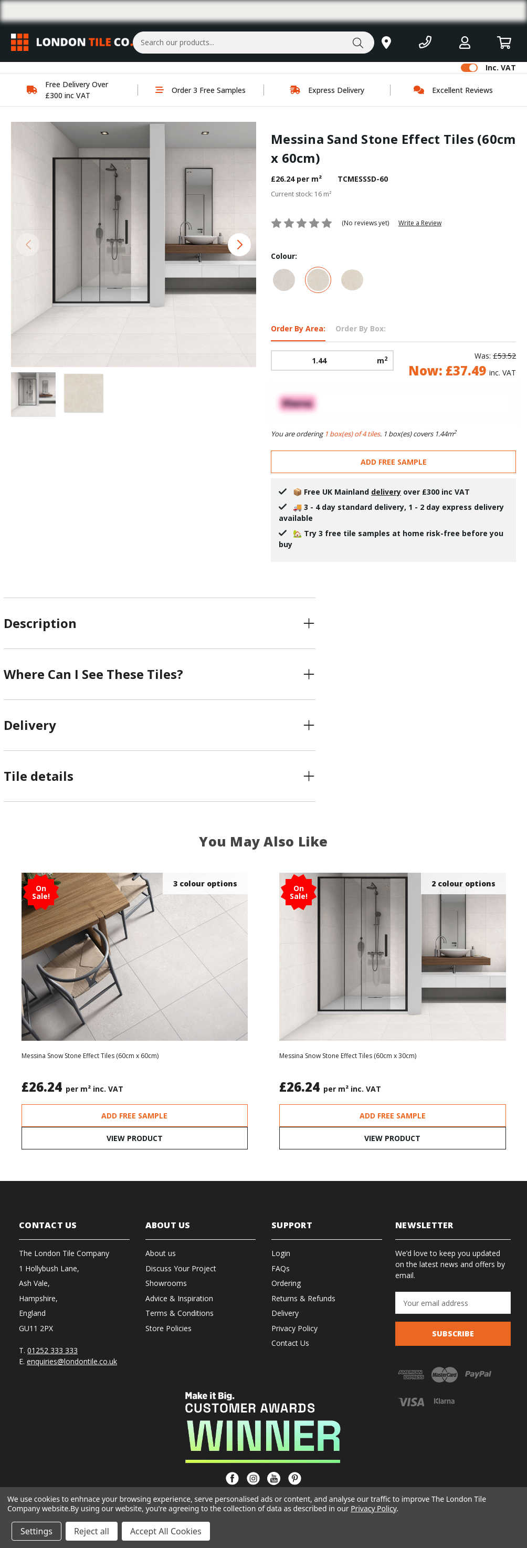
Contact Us (290, 1343)
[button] (239, 244)
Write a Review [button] (419, 222)
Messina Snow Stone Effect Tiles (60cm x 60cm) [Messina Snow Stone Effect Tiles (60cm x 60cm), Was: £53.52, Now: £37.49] (90, 1055)
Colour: (284, 256)
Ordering (286, 1283)
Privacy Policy (294, 1328)
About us (160, 1253)
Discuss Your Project (180, 1268)
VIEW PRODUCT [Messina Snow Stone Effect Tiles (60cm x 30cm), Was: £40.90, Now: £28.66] (392, 1138)
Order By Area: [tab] (298, 328)
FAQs (280, 1268)
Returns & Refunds (303, 1298)
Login (280, 1253)
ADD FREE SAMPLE (394, 462)
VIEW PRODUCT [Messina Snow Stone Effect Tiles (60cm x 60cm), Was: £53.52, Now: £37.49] (135, 1138)
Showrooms (166, 1283)
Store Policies (168, 1328)
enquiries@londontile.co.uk (72, 1361)
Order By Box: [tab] (360, 328)
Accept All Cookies (166, 1531)
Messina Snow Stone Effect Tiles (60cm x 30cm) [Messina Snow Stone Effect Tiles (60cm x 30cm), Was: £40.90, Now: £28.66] (347, 1055)
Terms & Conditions (179, 1313)
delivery (386, 492)
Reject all (91, 1531)
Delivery (285, 1313)
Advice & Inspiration (179, 1298)
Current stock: (301, 194)
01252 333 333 (52, 1350)
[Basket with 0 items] (504, 42)
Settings (36, 1531)
